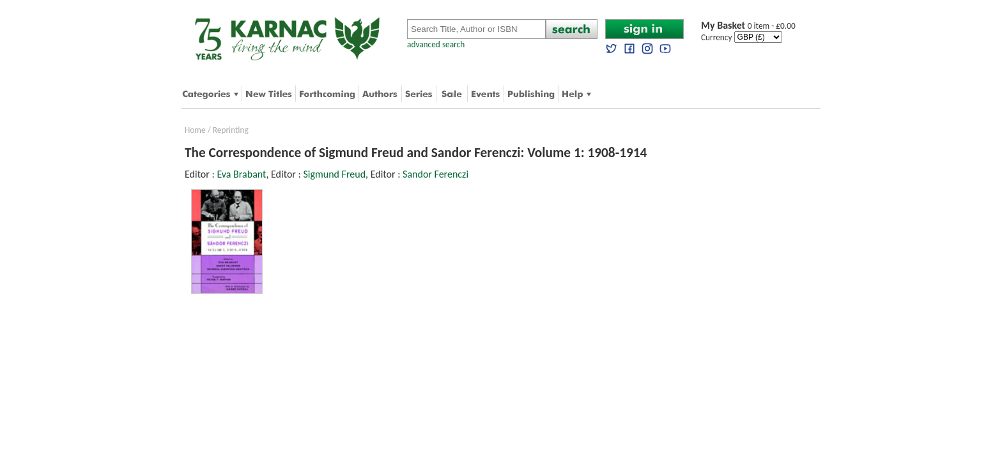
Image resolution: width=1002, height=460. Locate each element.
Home (195, 130)
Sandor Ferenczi (435, 174)
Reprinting (231, 130)
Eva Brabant (241, 174)
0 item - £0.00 (748, 25)
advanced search (436, 44)
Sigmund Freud (334, 174)
